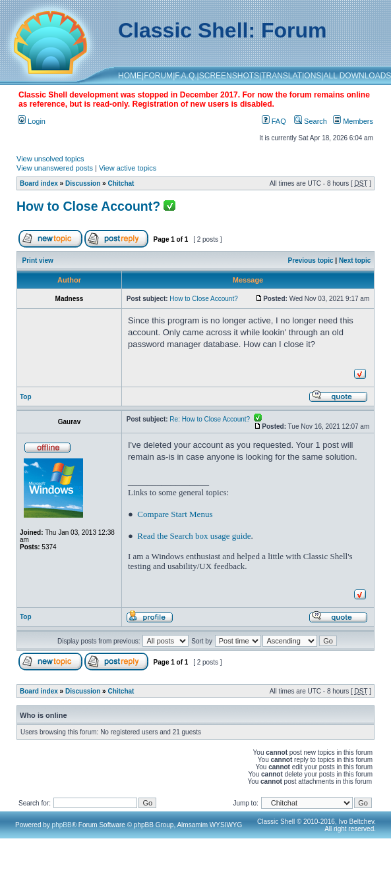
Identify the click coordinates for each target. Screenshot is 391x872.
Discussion (82, 183)
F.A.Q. (185, 75)
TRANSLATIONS (291, 75)
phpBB (62, 825)
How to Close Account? (88, 206)
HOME (130, 75)
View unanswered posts (54, 168)
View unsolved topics (50, 159)
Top (26, 396)
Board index (39, 183)
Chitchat (120, 183)
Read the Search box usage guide (194, 536)
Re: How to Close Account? (215, 419)
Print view (37, 260)
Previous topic (311, 260)
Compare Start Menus (174, 514)
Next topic (355, 260)
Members (353, 121)
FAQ (274, 121)
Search (310, 121)
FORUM (158, 75)
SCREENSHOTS (229, 75)
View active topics (127, 168)
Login (31, 121)
